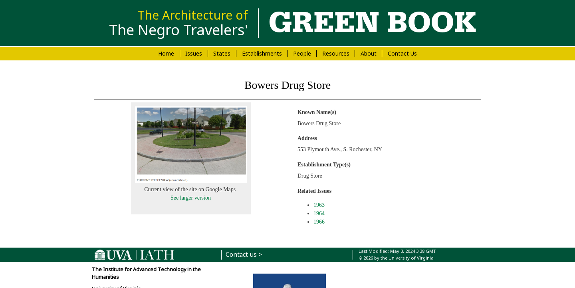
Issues (193, 53)
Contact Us (402, 53)
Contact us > (244, 254)
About (369, 53)
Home (166, 53)
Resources (335, 53)
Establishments (262, 53)
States (221, 53)
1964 (319, 213)
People (302, 53)
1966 (319, 222)
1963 (319, 205)
